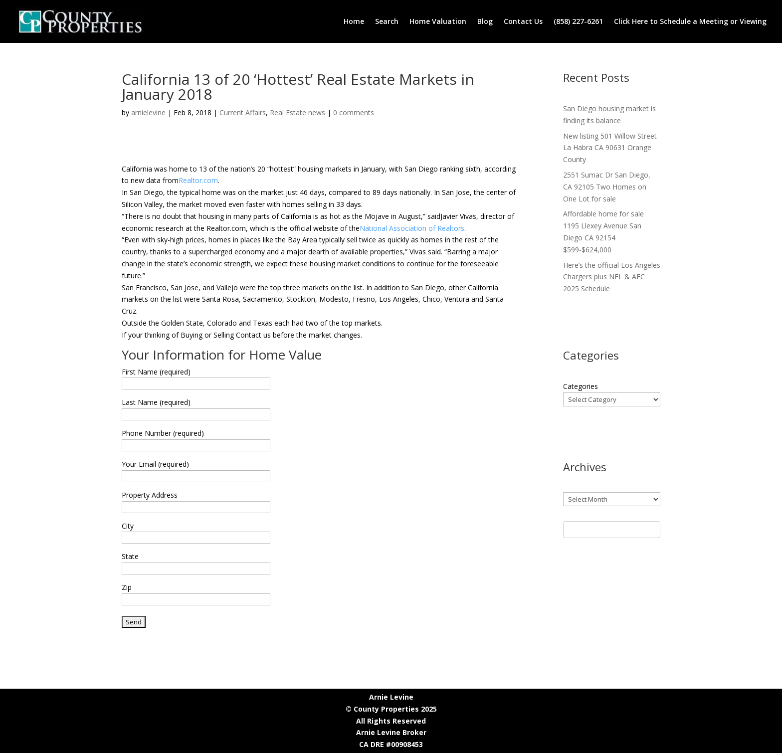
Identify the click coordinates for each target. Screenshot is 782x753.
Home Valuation (437, 21)
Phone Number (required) (163, 433)
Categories (580, 386)
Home (354, 21)
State (130, 556)
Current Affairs (242, 112)
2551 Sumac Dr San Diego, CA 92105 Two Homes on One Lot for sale (606, 186)
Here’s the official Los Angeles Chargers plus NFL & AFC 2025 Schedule (611, 277)
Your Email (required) (155, 464)
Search (386, 21)
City (128, 526)
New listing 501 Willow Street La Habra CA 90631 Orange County (610, 148)
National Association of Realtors (412, 228)
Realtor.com (198, 180)
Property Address (150, 495)
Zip (127, 587)
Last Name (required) (156, 402)
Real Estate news (297, 112)
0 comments (353, 112)
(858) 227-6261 (578, 21)
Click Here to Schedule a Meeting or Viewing (690, 21)
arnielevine (148, 112)
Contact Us (523, 21)
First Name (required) (156, 371)
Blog (485, 21)
